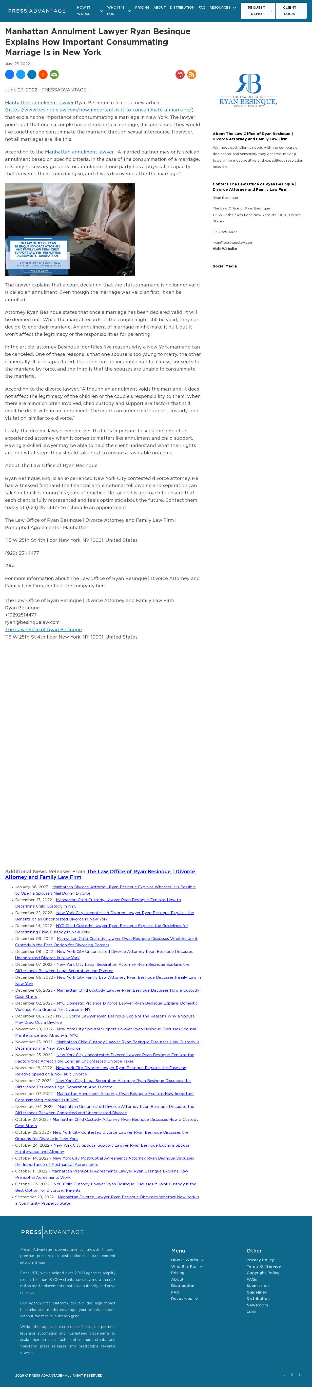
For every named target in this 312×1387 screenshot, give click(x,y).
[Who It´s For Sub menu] (129, 11)
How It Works (83, 11)
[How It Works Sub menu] (101, 11)
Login (252, 1311)
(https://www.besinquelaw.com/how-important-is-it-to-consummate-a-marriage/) (99, 110)
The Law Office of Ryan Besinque (43, 630)
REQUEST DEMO (260, 11)
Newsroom (257, 1305)
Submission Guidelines (258, 1289)
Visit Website (225, 249)
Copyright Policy (263, 1273)
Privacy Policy (260, 1260)
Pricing (142, 7)
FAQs (252, 1279)
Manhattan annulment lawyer (39, 103)
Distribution (182, 7)
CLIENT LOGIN (293, 11)
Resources (219, 7)
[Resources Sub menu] (234, 7)
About (159, 7)
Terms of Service (264, 1266)
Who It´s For (115, 11)
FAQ (202, 7)
